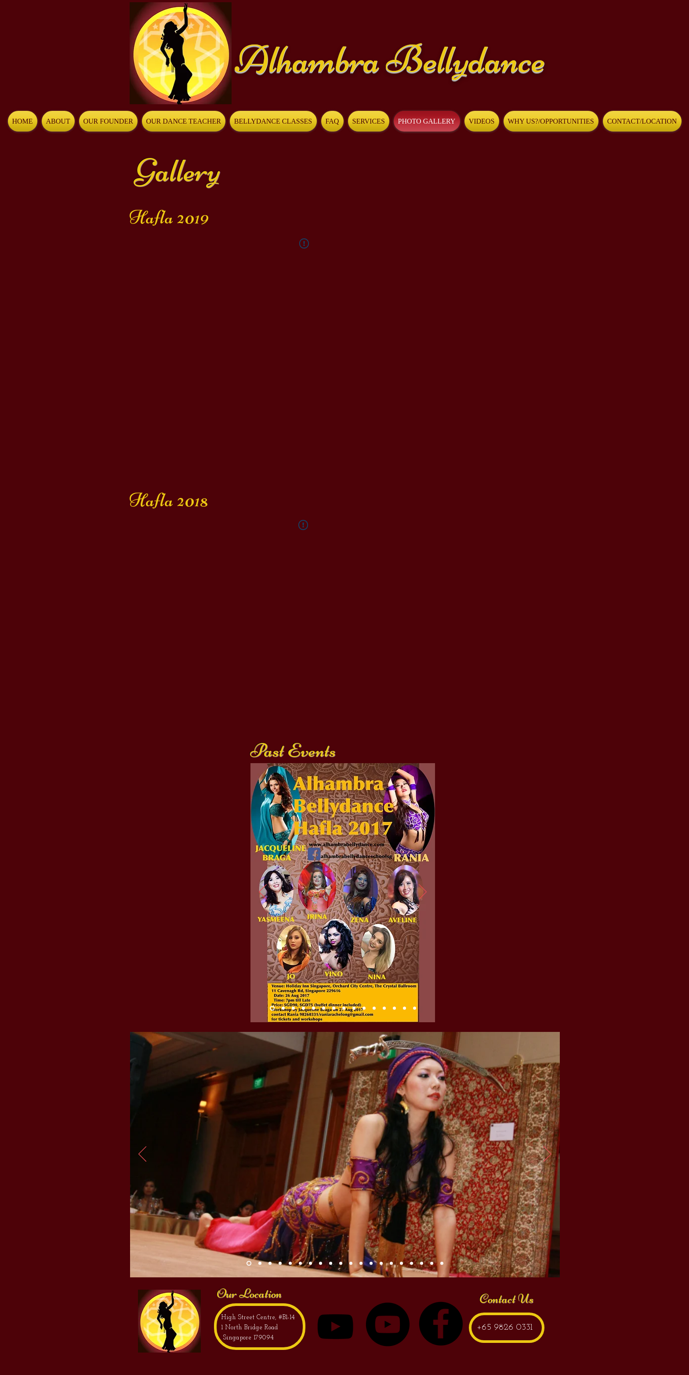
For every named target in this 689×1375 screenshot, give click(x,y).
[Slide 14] (293, 1008)
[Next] (423, 892)
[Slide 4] (280, 1263)
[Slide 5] (290, 1263)
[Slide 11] (384, 1008)
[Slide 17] (401, 1263)
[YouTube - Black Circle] (388, 1324)
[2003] (333, 1008)
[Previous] (263, 892)
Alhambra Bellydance (390, 59)
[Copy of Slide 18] (421, 1263)
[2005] (323, 1008)
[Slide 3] (270, 1263)
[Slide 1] (414, 1008)
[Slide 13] (283, 1008)
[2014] (303, 1008)
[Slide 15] (272, 1008)
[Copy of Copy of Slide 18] (431, 1263)
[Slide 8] (374, 1008)
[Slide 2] (259, 1263)
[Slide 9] (394, 1008)
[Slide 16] (391, 1263)
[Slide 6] (353, 1008)
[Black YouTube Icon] (335, 1327)
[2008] (313, 1008)
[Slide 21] (441, 1263)
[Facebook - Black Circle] (441, 1324)
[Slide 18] (411, 1263)
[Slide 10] (404, 1008)
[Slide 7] (364, 1008)
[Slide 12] (350, 1263)
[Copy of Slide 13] (343, 1008)
